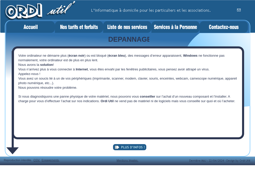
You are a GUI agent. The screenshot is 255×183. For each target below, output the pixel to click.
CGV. (37, 160)
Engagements (50, 160)
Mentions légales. (127, 160)
